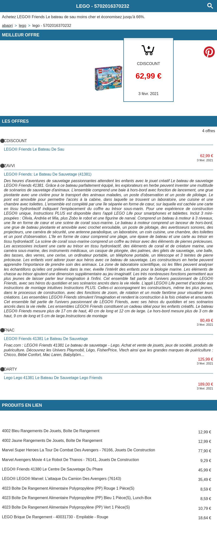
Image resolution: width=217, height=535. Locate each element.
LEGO (22, 26)
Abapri (7, 26)
